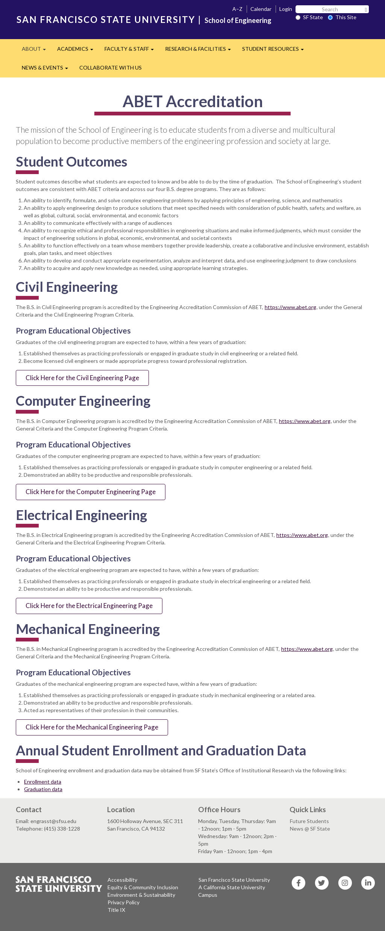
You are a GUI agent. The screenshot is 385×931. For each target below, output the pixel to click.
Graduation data (43, 789)
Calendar (260, 9)
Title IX (116, 910)
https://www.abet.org (290, 307)
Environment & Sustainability (141, 895)
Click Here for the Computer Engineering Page (91, 492)
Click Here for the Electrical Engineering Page (89, 606)
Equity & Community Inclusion (143, 887)
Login (285, 9)
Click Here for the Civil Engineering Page (82, 378)
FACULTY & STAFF (132, 50)
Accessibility (122, 879)
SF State (309, 17)
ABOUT (37, 50)
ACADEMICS (78, 50)
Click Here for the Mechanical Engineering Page (92, 727)
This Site (342, 17)
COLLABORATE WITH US (110, 67)
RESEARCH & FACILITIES (200, 50)
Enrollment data (42, 781)
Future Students (309, 821)
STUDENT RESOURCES (275, 50)
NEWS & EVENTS (48, 69)
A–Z (237, 9)
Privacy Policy (123, 902)
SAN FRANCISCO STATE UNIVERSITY (106, 19)
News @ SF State (310, 828)
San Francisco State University (234, 879)
